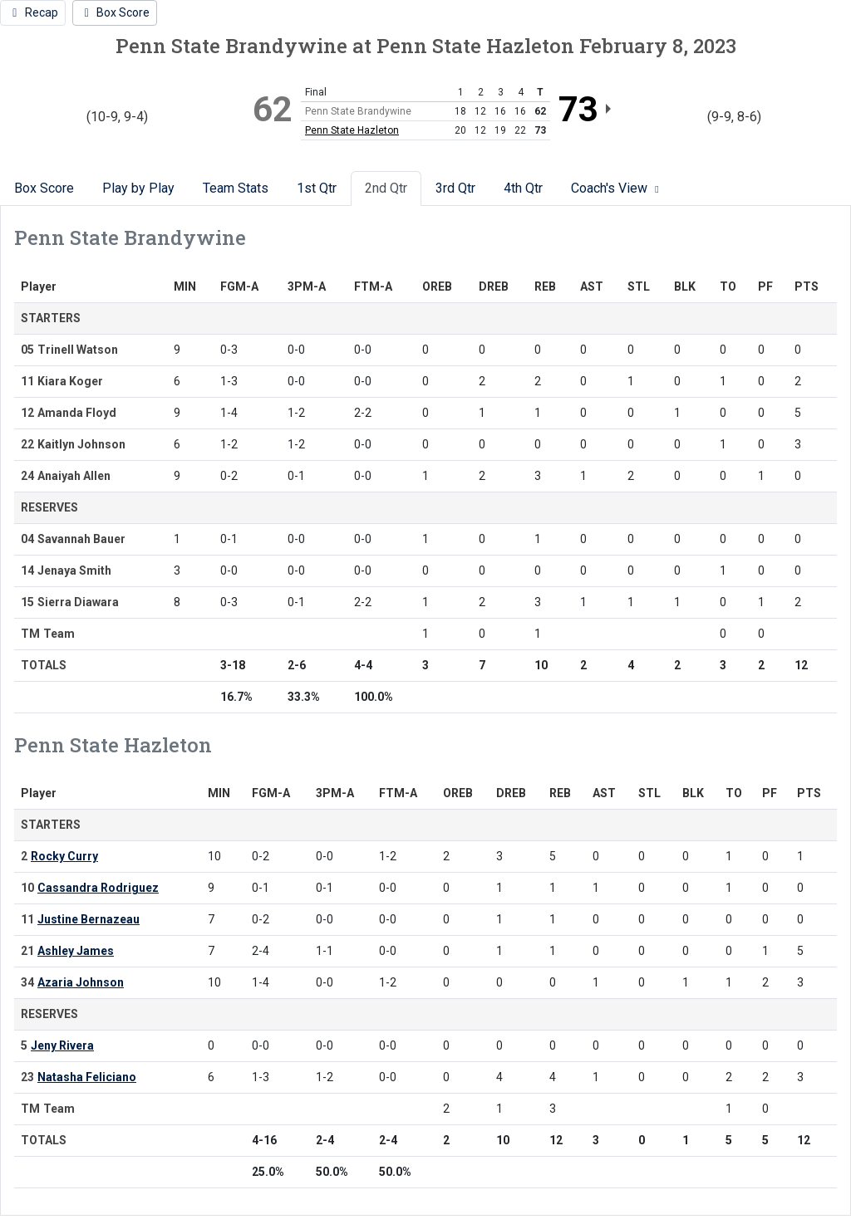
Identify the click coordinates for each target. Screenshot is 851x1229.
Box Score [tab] (44, 188)
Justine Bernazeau (88, 919)
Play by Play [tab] (138, 188)
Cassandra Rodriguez (98, 887)
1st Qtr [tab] (317, 188)
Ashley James (75, 950)
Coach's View (617, 188)
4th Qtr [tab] (523, 188)
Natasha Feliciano (86, 1077)
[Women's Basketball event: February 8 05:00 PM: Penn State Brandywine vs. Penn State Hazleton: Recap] (33, 13)
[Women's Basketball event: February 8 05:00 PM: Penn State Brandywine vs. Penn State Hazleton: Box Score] (115, 13)
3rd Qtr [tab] (455, 188)
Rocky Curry (64, 856)
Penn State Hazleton (352, 130)
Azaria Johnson (80, 982)
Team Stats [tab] (235, 188)
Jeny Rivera (62, 1045)
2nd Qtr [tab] (386, 188)
